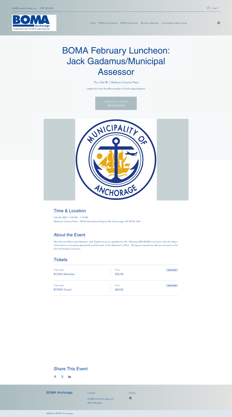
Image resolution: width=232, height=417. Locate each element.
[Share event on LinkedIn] (69, 376)
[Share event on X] (62, 376)
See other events (116, 105)
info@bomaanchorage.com (24, 8)
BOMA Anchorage (59, 392)
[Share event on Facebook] (55, 376)
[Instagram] (218, 22)
